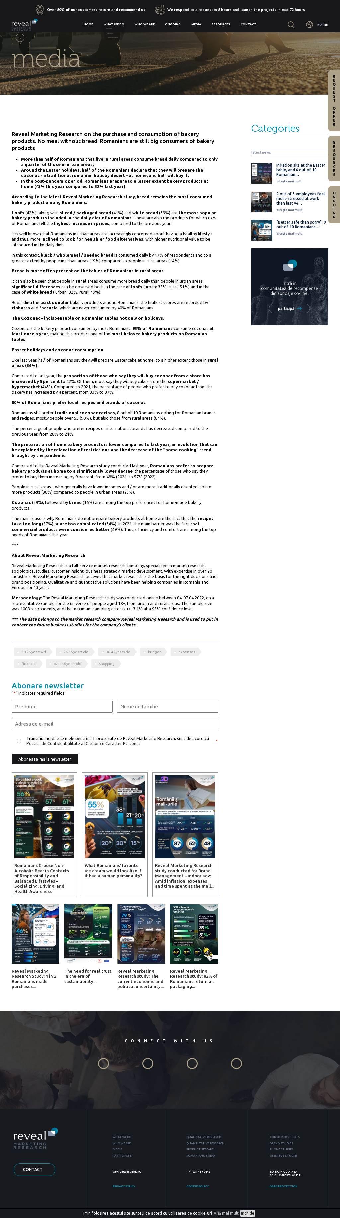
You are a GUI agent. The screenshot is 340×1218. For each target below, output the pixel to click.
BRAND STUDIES (281, 1143)
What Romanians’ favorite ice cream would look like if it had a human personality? (113, 870)
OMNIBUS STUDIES (284, 1155)
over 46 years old (67, 664)
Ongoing (173, 24)
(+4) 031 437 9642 (198, 1171)
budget (154, 652)
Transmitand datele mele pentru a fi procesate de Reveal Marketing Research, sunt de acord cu (117, 741)
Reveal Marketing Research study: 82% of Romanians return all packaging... (193, 979)
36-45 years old (118, 652)
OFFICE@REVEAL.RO (127, 1171)
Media (196, 24)
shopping (107, 664)
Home (88, 24)
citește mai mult (289, 181)
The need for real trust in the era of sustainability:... (88, 976)
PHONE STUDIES (281, 1149)
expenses (186, 652)
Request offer (334, 100)
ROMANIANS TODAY (200, 1155)
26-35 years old (76, 652)
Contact (248, 24)
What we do (114, 24)
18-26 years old (34, 652)
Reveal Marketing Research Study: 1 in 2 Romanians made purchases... (34, 979)
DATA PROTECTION (284, 1186)
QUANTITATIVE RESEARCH (205, 1143)
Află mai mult (226, 1213)
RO (319, 24)
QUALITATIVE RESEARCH (203, 1137)
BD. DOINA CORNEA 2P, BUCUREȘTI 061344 (286, 1173)
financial (29, 664)
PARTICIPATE (122, 1155)
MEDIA (117, 1149)
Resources (221, 24)
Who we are (145, 24)
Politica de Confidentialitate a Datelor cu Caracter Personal (83, 743)
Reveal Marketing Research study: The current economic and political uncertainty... (140, 979)
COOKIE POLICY (197, 1186)
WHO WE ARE (122, 1143)
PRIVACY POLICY (124, 1186)
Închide (247, 1213)
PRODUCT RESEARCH (201, 1149)
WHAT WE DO (122, 1137)
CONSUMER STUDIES (285, 1137)
